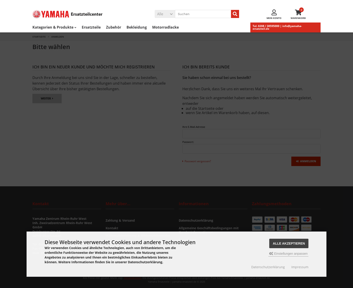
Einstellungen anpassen (288, 253)
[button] (165, 14)
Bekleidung (137, 27)
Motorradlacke (165, 27)
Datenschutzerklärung (268, 267)
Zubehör (113, 27)
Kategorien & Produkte (54, 27)
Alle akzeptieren (289, 243)
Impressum (299, 267)
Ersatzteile (91, 27)
